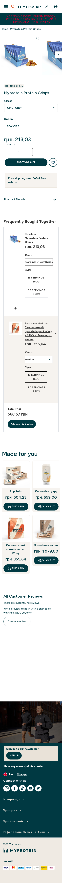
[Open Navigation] (6, 6)
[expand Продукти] (12, 810)
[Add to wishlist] (53, 162)
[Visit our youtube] (30, 788)
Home (4, 29)
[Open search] (13, 6)
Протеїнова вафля (46, 545)
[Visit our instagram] (6, 788)
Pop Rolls (16, 491)
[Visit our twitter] (38, 788)
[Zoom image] (37, 38)
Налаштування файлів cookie (23, 766)
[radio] (13, 126)
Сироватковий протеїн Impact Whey (16, 549)
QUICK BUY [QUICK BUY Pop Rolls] (15, 507)
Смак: (8, 101)
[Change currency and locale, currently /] (31, 774)
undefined (31, 108)
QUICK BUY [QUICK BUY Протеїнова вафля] (46, 560)
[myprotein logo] (29, 6)
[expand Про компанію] (16, 821)
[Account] (47, 6)
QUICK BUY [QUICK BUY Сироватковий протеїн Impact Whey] (15, 568)
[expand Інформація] (14, 799)
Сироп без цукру (46, 491)
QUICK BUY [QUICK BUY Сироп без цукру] (46, 507)
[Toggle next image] (58, 54)
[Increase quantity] (29, 152)
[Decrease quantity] (8, 152)
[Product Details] (31, 199)
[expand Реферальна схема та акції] (26, 832)
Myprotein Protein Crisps (25, 29)
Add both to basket (22, 424)
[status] (18, 152)
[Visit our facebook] (14, 788)
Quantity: (10, 144)
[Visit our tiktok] (22, 788)
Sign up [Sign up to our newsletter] (14, 755)
